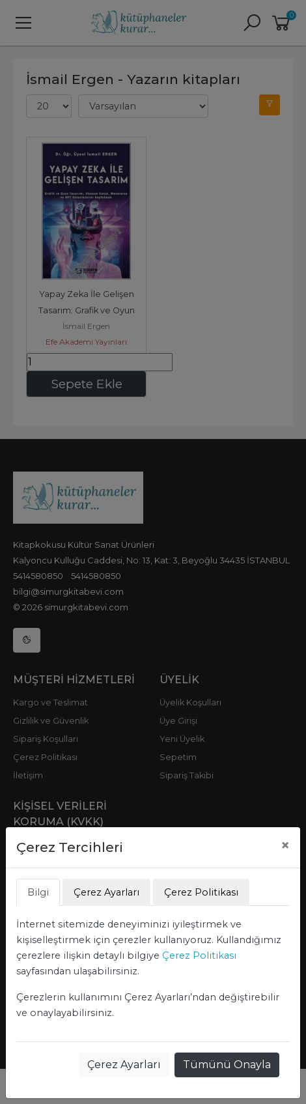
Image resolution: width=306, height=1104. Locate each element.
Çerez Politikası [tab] (201, 892)
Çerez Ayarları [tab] (106, 892)
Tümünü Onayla (227, 1064)
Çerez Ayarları (124, 1064)
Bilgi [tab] (38, 892)
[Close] (285, 845)
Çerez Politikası (199, 955)
